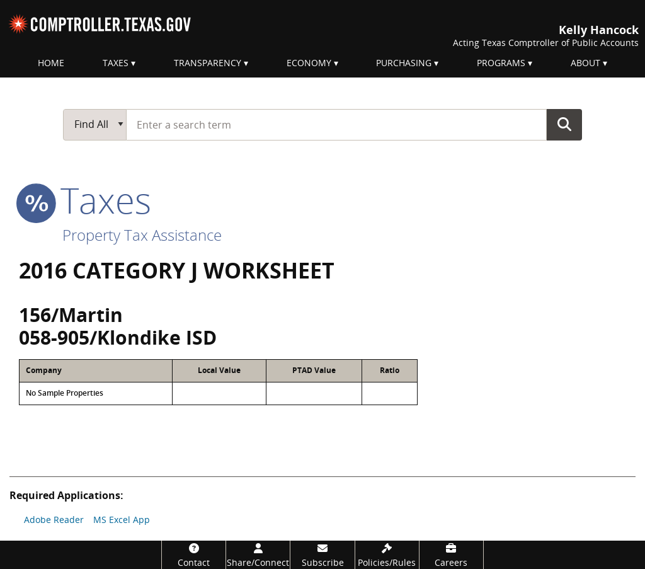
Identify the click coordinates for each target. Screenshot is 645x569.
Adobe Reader (54, 520)
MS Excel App (121, 520)
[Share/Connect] (258, 555)
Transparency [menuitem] (207, 63)
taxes (85, 200)
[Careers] (451, 555)
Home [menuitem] (51, 63)
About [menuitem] (585, 63)
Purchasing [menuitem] (403, 63)
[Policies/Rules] (387, 555)
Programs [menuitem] (501, 63)
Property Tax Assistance (142, 234)
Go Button (564, 124)
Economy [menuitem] (309, 63)
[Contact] (193, 555)
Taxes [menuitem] (115, 63)
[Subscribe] (322, 555)
